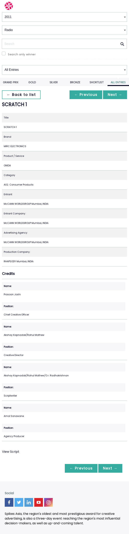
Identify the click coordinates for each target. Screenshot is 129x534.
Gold (32, 82)
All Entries (118, 82)
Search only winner (22, 54)
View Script (10, 451)
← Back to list (21, 94)
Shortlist (97, 82)
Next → (115, 94)
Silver (54, 82)
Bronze (75, 82)
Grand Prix (11, 82)
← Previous (85, 94)
